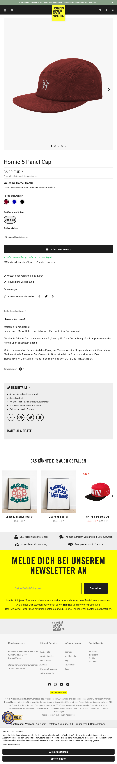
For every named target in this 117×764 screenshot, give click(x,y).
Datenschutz (95, 708)
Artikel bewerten (45, 262)
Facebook (93, 651)
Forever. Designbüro (66, 715)
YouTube (93, 661)
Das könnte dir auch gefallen (58, 461)
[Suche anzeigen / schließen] (12, 10)
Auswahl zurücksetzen (16, 237)
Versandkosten (51, 699)
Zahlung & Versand (48, 669)
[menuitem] (3, 10)
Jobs (67, 669)
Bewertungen (11, 289)
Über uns (69, 652)
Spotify (92, 658)
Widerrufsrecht (47, 673)
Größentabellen (47, 656)
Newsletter (69, 665)
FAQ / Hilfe (45, 652)
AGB (75, 708)
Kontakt (43, 665)
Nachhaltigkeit (71, 656)
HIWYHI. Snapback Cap (98, 517)
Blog (67, 660)
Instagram (93, 655)
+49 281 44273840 (16, 668)
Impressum (83, 708)
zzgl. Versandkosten (28, 176)
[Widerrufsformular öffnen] (58, 692)
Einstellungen (58, 758)
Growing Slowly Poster (19, 517)
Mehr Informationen (11, 745)
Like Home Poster (58, 517)
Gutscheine (45, 660)
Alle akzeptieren (58, 751)
